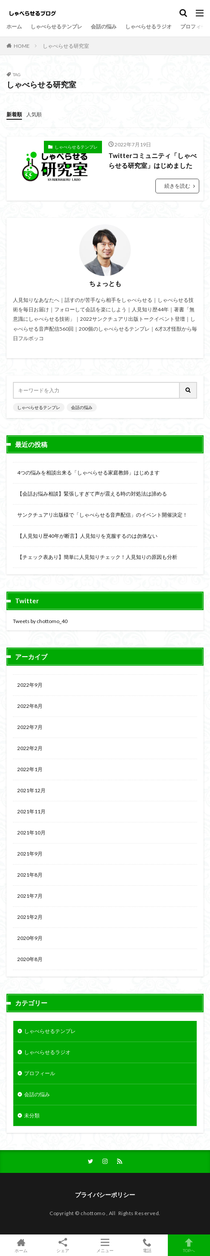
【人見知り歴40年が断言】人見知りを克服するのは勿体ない (87, 536)
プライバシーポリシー (105, 1194)
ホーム (14, 26)
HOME (22, 46)
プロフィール (39, 1073)
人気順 (34, 114)
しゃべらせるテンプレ (56, 26)
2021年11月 (31, 811)
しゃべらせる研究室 (66, 46)
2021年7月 (30, 896)
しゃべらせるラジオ (148, 26)
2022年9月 (30, 685)
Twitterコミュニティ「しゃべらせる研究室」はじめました (152, 160)
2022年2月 (30, 748)
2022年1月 (30, 769)
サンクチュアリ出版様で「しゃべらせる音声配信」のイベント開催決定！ (102, 515)
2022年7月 (30, 727)
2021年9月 (30, 853)
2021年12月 (31, 790)
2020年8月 (30, 959)
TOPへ (189, 1245)
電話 (147, 1245)
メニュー (105, 1245)
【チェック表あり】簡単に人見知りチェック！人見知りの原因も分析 (97, 557)
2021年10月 (31, 832)
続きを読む (177, 186)
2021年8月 (30, 874)
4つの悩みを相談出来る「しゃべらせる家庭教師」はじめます (88, 472)
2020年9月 (30, 938)
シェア (63, 1245)
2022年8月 (30, 706)
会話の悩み (104, 26)
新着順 (14, 114)
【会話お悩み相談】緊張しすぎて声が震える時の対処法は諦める (92, 493)
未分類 (32, 1115)
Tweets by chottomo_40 (40, 621)
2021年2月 (30, 917)
